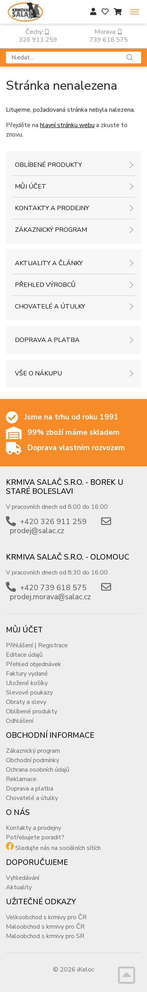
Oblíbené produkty (48, 165)
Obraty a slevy (26, 702)
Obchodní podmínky (32, 760)
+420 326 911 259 (53, 522)
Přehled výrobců (45, 285)
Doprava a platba (47, 340)
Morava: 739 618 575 (108, 36)
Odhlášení (19, 721)
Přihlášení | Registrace (37, 645)
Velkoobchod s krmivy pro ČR (46, 917)
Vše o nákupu (38, 373)
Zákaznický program (51, 229)
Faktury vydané (27, 673)
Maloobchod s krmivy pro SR (45, 936)
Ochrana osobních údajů (37, 769)
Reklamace (21, 779)
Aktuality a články (49, 263)
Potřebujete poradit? (35, 837)
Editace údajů (24, 654)
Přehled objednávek (33, 664)
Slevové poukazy (29, 692)
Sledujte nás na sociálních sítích (58, 848)
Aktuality (19, 887)
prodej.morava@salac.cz (50, 597)
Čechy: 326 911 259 (37, 36)
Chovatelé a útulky (50, 306)
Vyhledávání (22, 878)
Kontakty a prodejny (52, 208)
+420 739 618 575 (53, 588)
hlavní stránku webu (67, 125)
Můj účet (30, 186)
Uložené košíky (27, 683)
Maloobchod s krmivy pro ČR (45, 926)
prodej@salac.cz (37, 531)
